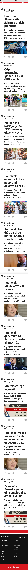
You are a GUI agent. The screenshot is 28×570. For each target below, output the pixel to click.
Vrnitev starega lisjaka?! (14, 387)
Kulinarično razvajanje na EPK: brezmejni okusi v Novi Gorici (14, 127)
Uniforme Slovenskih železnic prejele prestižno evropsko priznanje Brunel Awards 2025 (15, 20)
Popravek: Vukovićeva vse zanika (14, 286)
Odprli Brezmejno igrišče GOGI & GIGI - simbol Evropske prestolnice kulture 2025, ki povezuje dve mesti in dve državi (14, 74)
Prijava (26, 0)
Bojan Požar (9, 10)
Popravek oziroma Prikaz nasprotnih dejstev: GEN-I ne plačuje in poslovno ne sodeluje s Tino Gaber (15, 180)
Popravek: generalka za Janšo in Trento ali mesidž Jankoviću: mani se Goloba (15, 337)
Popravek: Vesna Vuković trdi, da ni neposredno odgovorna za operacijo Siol (15, 437)
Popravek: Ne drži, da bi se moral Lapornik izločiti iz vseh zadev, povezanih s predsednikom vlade (15, 234)
